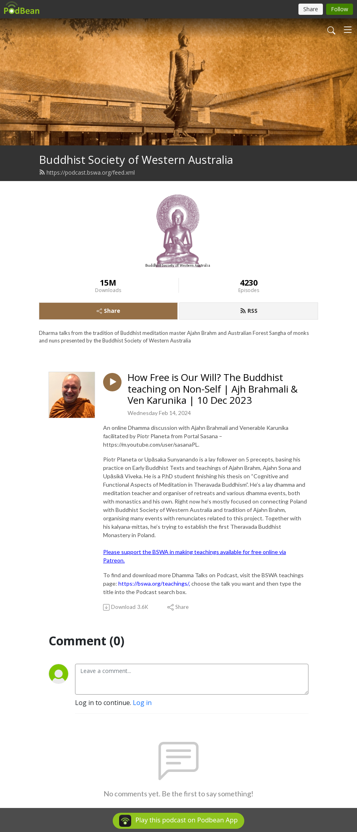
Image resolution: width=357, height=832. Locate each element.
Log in (142, 702)
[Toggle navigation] (348, 29)
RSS (249, 310)
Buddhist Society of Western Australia (136, 159)
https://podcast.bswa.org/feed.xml (87, 172)
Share (108, 310)
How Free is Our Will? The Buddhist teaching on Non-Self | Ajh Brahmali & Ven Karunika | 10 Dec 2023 (213, 389)
